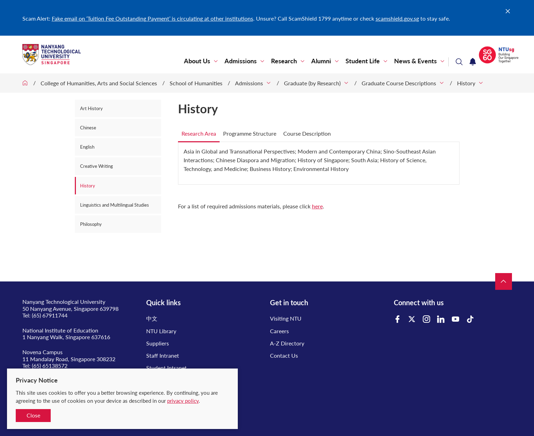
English (87, 147)
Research (284, 61)
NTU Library (161, 331)
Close (33, 415)
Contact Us (284, 355)
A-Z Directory (287, 343)
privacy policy (183, 401)
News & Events (415, 61)
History (466, 83)
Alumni (321, 61)
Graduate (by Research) (312, 83)
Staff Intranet (162, 355)
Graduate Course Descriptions (399, 83)
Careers (279, 331)
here (317, 206)
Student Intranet (166, 367)
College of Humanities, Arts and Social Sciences (99, 83)
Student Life (363, 61)
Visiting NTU (285, 318)
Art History (91, 108)
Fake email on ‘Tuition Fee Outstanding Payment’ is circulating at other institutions (152, 18)
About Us (197, 61)
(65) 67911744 (49, 315)
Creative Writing (96, 166)
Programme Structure (249, 133)
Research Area (198, 133)
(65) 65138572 (49, 365)
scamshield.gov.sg (397, 18)
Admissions (241, 61)
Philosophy (91, 224)
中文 (151, 318)
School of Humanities (196, 83)
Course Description (307, 133)
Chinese (88, 127)
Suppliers (157, 343)
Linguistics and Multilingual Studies (114, 205)
